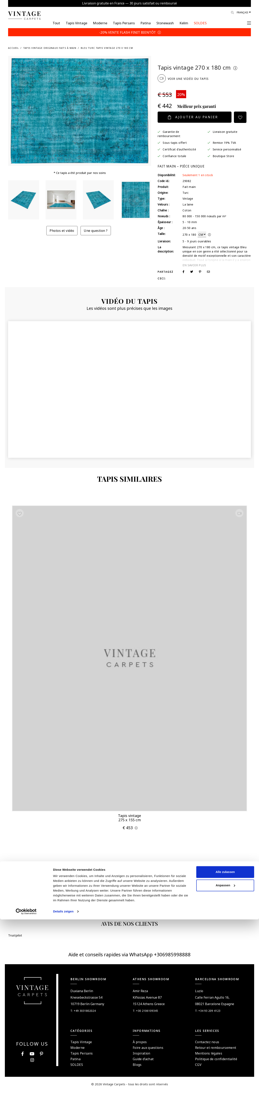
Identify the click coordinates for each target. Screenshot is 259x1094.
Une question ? (96, 230)
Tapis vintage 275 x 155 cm (129, 816)
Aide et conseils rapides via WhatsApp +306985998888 (129, 956)
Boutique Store (223, 155)
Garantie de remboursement (169, 133)
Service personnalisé (227, 149)
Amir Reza (140, 993)
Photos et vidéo (62, 230)
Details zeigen (63, 1086)
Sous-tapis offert (175, 142)
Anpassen (225, 1059)
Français (242, 12)
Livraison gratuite (225, 131)
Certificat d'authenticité (179, 149)
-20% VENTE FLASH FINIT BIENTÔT (129, 32)
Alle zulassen (225, 1046)
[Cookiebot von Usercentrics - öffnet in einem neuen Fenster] (26, 1086)
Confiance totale (174, 155)
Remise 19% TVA (224, 142)
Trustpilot (168, 59)
